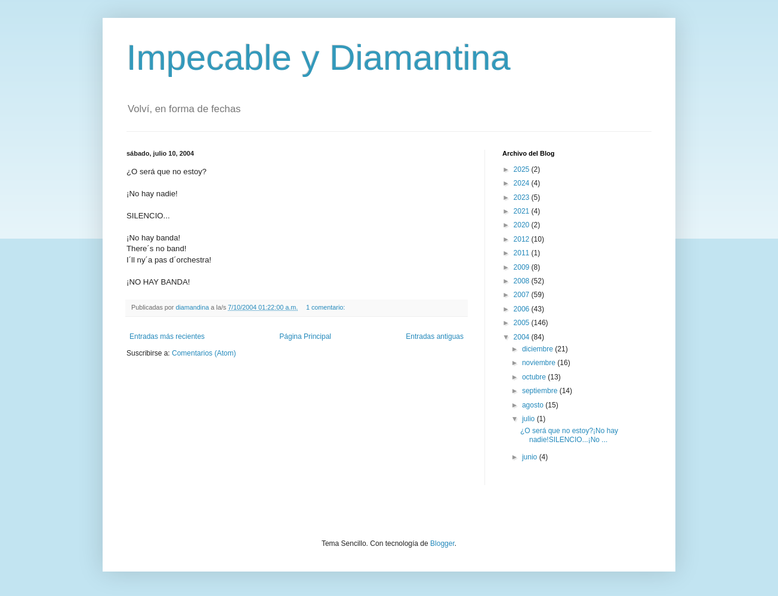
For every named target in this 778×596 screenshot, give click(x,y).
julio (529, 419)
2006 (523, 309)
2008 (523, 281)
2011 (523, 253)
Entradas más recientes (167, 336)
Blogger (442, 543)
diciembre (538, 349)
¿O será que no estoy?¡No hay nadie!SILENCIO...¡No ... (569, 435)
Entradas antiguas (435, 336)
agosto (533, 405)
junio (530, 457)
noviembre (539, 363)
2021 (523, 211)
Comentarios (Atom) (204, 353)
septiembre (541, 391)
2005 (523, 323)
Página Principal (305, 336)
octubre (535, 377)
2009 (523, 267)
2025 (523, 169)
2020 (523, 225)
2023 (523, 197)
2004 (523, 337)
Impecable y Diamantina (318, 58)
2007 (523, 295)
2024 (523, 183)
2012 (523, 239)
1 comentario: (326, 307)
